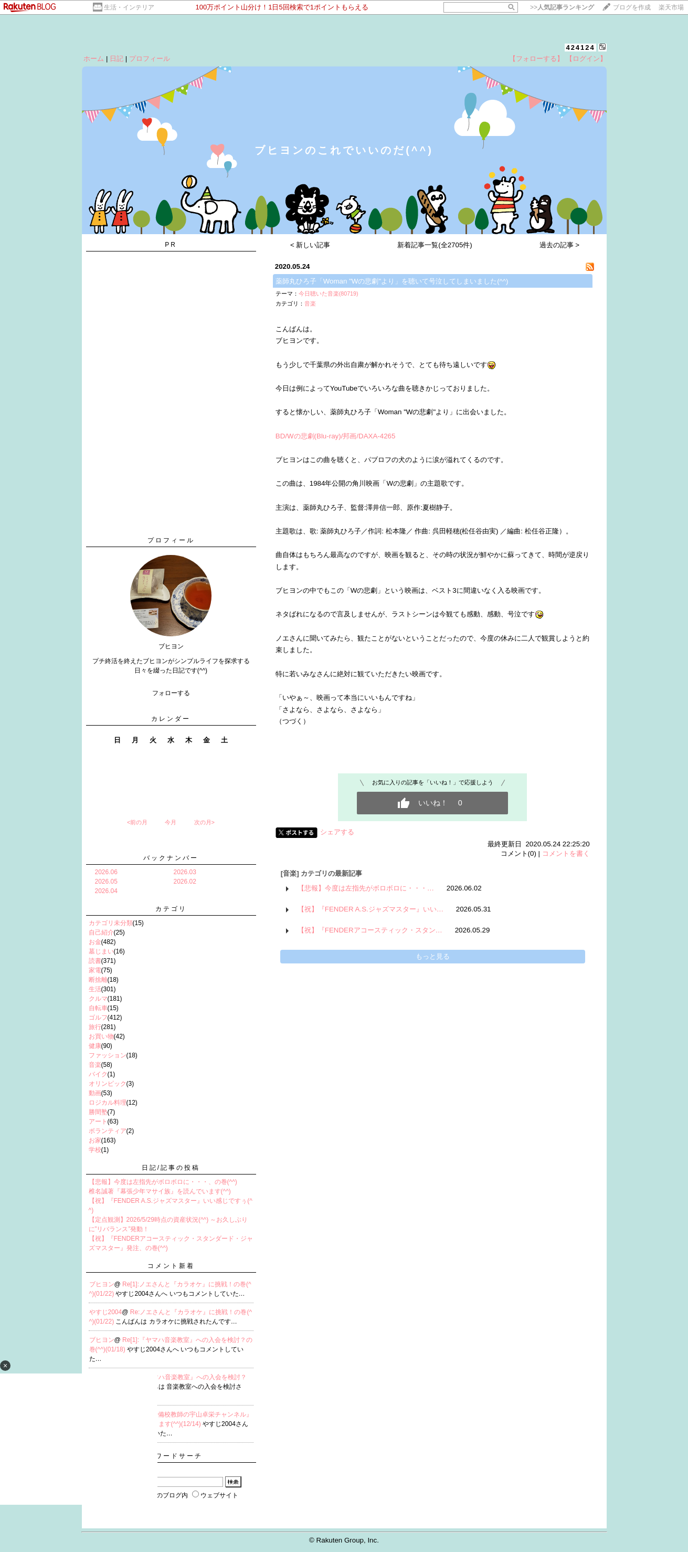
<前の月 (137, 822)
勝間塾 (98, 1112)
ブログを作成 (632, 7)
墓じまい (101, 951)
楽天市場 (671, 7)
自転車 (98, 1008)
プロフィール (149, 58)
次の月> (204, 822)
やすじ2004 (105, 1312)
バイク (98, 1074)
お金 (95, 942)
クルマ (98, 998)
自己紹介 (101, 932)
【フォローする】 (536, 58)
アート (98, 1121)
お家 (95, 1140)
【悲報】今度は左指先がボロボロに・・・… (366, 888)
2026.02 (185, 881)
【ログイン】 (586, 58)
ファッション (107, 1055)
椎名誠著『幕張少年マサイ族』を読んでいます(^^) (160, 1191)
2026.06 (106, 872)
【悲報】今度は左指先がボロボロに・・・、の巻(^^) (163, 1182)
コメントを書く (566, 853)
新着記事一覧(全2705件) (434, 245)
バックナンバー (170, 858)
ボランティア (107, 1131)
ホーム (93, 58)
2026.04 (106, 891)
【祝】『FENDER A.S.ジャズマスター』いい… (370, 909)
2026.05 (106, 881)
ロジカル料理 (107, 1102)
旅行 (95, 1027)
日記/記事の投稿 (171, 1167)
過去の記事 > (559, 245)
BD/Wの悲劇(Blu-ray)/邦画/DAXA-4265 (336, 436)
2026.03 (185, 872)
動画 (95, 1093)
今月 (170, 822)
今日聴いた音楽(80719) (328, 293)
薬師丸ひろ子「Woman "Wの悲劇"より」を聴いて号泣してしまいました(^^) (392, 281)
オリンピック (107, 1083)
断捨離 (98, 979)
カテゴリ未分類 (111, 923)
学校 (95, 1149)
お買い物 (101, 1036)
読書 (95, 960)
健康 (95, 1046)
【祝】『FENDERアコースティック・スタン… (370, 930)
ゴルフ (98, 1017)
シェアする (337, 832)
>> (562, 7)
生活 (95, 989)
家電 (95, 970)
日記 (116, 58)
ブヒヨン (101, 1284)
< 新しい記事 (310, 245)
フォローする (171, 693)
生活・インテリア (129, 7)
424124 (580, 47)
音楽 (95, 1064)
